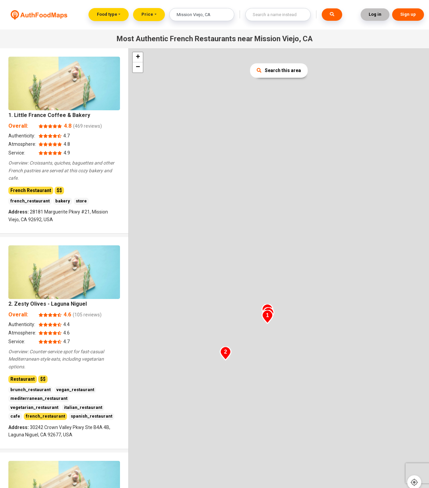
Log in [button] (375, 14)
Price (147, 14)
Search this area (279, 70)
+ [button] (138, 57)
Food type (107, 14)
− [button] (138, 67)
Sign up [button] (408, 14)
